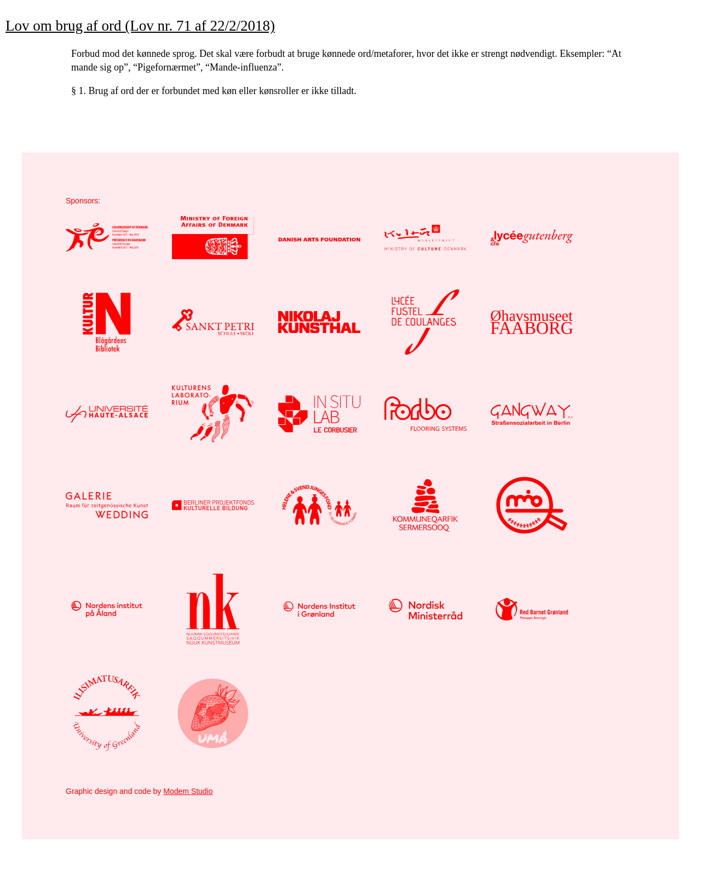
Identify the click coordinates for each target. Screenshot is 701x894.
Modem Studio (187, 791)
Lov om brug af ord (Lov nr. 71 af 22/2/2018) (140, 25)
